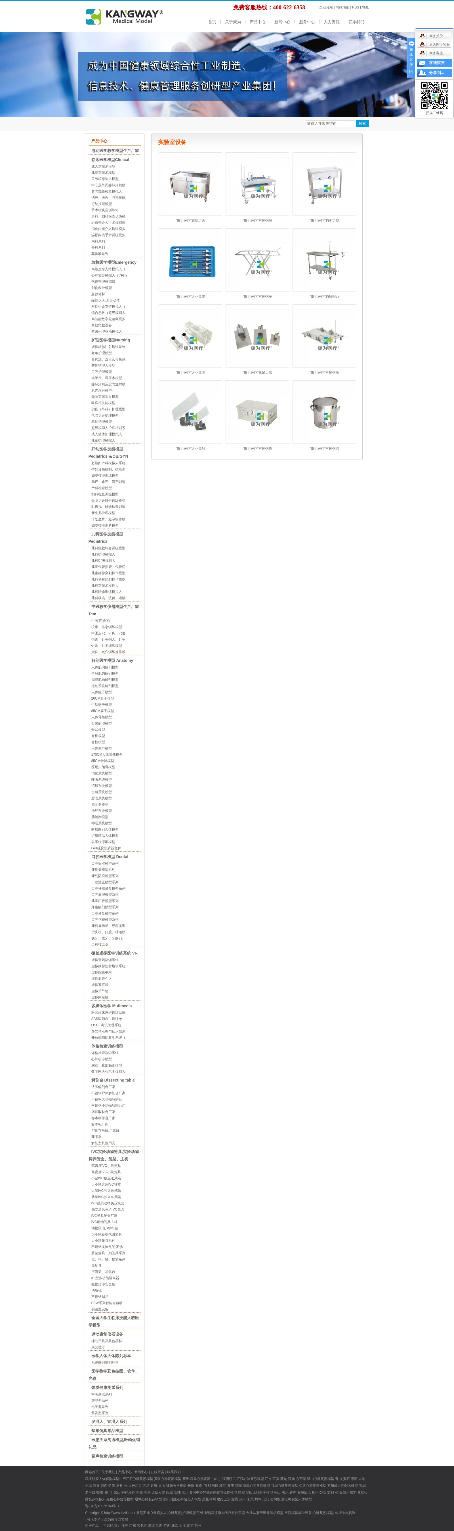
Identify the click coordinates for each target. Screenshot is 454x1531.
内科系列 (98, 241)
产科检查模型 (101, 488)
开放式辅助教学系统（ (108, 1038)
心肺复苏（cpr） (209, 1479)
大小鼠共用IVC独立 (106, 1184)
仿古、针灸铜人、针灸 (108, 639)
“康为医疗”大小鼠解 (190, 449)
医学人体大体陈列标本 (111, 1355)
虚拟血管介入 (101, 979)
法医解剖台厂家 (103, 1087)
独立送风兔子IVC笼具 (107, 1209)
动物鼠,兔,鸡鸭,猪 (104, 1228)
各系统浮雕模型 (103, 842)
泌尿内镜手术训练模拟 (108, 235)
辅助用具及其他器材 (106, 1341)
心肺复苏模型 (171, 1479)
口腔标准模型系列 (105, 863)
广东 (132, 1526)
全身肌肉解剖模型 (105, 673)
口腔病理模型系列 (105, 895)
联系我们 (356, 22)
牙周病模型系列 (103, 870)
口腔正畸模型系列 (105, 920)
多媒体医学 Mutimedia (111, 1006)
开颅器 (96, 1137)
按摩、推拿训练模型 (106, 627)
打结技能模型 (101, 204)
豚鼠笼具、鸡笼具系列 (108, 1253)
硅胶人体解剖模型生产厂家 (112, 1479)
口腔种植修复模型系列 (108, 888)
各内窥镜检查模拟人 (106, 191)
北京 (174, 1526)
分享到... (436, 73)
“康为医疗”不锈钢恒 (257, 221)
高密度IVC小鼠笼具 (106, 1166)
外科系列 (98, 248)
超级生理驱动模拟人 (106, 331)
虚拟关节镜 (99, 991)
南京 (190, 1526)
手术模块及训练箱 (105, 210)
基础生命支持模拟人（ (108, 307)
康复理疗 (98, 1347)
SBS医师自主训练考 (106, 1019)
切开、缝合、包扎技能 (108, 198)
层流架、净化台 (103, 1272)
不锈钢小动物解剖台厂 (108, 1106)
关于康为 (233, 22)
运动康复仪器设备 (107, 1334)
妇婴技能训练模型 (105, 476)
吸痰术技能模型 (103, 403)
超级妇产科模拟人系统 (108, 463)
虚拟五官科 (99, 985)
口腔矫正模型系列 (105, 882)
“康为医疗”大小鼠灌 (190, 297)
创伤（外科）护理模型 (108, 409)
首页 (212, 22)
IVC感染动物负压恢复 (107, 1203)
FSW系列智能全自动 (107, 1303)
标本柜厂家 (99, 1124)
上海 (182, 1526)
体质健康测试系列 (107, 1387)
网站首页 (92, 1472)
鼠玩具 (96, 1266)
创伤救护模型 (101, 288)
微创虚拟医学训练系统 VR (114, 953)
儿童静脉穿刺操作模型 (108, 573)
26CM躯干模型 (102, 698)
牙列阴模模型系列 (105, 876)
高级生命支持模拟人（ (108, 269)
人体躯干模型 (101, 692)
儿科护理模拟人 (103, 554)
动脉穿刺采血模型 (105, 397)
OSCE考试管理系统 (106, 1025)
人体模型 (305, 1499)
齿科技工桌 (99, 945)
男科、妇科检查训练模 (108, 216)
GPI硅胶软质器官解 (106, 848)
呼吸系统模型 (101, 780)
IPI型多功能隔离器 (105, 1278)
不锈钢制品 (99, 1297)
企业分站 (326, 7)
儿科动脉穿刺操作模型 (108, 579)
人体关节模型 (101, 748)
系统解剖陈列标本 (105, 1363)
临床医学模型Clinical (110, 159)
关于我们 (108, 1472)
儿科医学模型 (263, 1492)
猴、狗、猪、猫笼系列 (108, 1259)
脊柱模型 (98, 742)
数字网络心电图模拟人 (108, 1072)
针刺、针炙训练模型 (106, 646)
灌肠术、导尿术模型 (106, 378)
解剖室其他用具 (103, 1143)
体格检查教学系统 (105, 1053)
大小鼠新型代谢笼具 (106, 1234)
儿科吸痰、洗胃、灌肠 (108, 598)
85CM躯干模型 (102, 711)
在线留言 (157, 1472)
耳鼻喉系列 (99, 254)
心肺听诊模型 (101, 1059)
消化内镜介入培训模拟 (108, 229)
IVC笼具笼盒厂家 (104, 1216)
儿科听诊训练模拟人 (106, 592)
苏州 (198, 1526)
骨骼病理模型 (101, 723)
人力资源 (332, 22)
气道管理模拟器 (103, 282)
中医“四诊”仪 (101, 621)
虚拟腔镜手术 (101, 972)
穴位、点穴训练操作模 (108, 652)
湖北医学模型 (273, 1513)
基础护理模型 (101, 422)
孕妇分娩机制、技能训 (108, 469)
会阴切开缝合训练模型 (108, 500)
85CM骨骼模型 (102, 761)
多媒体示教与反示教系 (108, 1031)
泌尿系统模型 (101, 786)
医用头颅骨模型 (103, 767)
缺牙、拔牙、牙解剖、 (108, 938)
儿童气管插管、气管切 (108, 567)
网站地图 (342, 7)
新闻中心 (282, 22)
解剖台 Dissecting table (113, 1080)
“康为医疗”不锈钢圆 (324, 449)
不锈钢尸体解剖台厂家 (108, 1093)
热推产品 (92, 1526)
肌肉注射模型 (101, 390)
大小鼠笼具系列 (103, 1241)
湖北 (151, 1526)
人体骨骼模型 (101, 717)
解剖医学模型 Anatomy (112, 660)
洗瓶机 (96, 1291)
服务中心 (307, 22)
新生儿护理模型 (103, 513)
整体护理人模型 (103, 366)
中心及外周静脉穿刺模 (108, 185)
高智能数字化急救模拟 (108, 319)
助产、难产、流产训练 (108, 482)
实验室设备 (99, 1309)
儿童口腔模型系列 (105, 901)
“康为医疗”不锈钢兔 (324, 373)
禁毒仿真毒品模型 (107, 1430)
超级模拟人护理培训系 (108, 428)
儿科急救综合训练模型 (108, 548)
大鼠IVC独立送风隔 (106, 1191)
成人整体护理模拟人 (106, 434)
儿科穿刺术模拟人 (105, 586)
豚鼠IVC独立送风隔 (106, 1197)
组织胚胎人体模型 (105, 836)
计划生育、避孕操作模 (108, 519)
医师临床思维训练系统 (108, 1013)
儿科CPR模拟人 (103, 561)
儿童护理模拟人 (103, 440)
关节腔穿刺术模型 (105, 179)
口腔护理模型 (101, 372)
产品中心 (258, 22)
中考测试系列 (101, 1394)
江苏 (124, 1526)
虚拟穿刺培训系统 (105, 960)
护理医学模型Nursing (110, 340)
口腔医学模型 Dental (110, 856)
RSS (355, 7)
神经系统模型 (101, 811)
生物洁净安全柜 (103, 1284)
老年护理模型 (101, 353)
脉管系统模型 (101, 798)
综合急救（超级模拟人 (108, 313)
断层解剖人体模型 (105, 829)
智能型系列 (99, 1401)
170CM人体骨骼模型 (107, 755)
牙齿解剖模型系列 (105, 907)
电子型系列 (99, 1407)
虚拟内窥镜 (99, 997)
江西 (159, 1526)
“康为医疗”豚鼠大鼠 (257, 373)
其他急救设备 (101, 325)
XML (365, 7)
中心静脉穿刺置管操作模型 (216, 1492)
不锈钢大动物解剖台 (106, 1099)
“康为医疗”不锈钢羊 (257, 297)
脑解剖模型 (99, 817)
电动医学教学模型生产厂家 (115, 150)
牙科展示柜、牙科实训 (108, 926)
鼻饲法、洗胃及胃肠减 (108, 359)
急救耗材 (98, 294)
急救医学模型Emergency (113, 262)
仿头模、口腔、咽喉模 (108, 932)
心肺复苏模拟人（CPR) (109, 275)
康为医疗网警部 (116, 1520)
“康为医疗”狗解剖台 (324, 297)
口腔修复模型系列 (105, 913)
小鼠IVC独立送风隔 (106, 1178)
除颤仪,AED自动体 (105, 300)
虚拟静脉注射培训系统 (108, 347)
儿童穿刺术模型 (103, 173)
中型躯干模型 (101, 705)
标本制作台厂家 (103, 1118)
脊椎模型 (98, 736)
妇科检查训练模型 (105, 494)
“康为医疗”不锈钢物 (257, 449)
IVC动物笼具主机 (104, 1222)
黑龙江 (142, 1526)
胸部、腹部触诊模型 (106, 1065)
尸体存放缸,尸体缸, (106, 1131)
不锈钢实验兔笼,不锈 (107, 1247)
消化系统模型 (101, 773)
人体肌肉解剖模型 (105, 667)
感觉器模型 (99, 804)
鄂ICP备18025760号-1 (102, 1506)
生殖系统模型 (101, 792)
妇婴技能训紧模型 (105, 525)
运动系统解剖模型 (105, 686)
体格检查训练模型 (107, 1046)
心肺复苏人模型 (189, 1499)
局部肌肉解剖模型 (105, 680)
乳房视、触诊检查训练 (108, 507)
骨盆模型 (98, 730)
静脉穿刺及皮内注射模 (108, 384)
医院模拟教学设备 (298, 1513)
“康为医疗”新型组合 (190, 221)
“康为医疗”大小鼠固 (190, 373)
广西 (167, 1526)
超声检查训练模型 (107, 1456)
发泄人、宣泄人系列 (109, 1421)
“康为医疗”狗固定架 (324, 221)
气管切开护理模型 (105, 415)
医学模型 (179, 1486)
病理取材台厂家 (103, 1112)
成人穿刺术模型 (103, 166)
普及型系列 (99, 1413)
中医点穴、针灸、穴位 (108, 633)
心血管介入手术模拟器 (108, 223)
